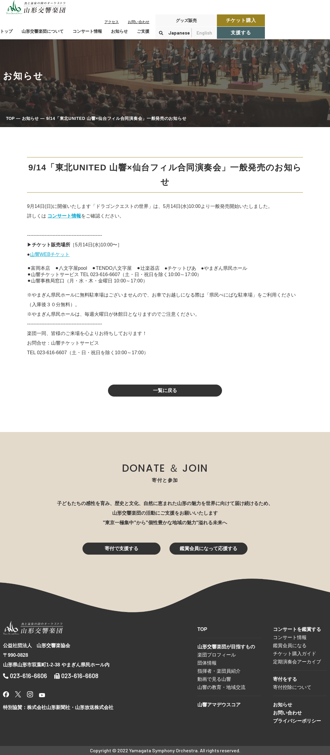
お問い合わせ (138, 22)
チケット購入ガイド (294, 653)
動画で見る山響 (214, 679)
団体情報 (207, 662)
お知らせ (119, 31)
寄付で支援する (121, 548)
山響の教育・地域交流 (221, 687)
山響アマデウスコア (219, 704)
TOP (10, 118)
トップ (6, 31)
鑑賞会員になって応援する (208, 548)
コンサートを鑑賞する (297, 629)
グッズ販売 (186, 20)
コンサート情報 (290, 637)
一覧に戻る (165, 390)
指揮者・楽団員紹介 (219, 671)
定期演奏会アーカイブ (297, 661)
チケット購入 (241, 20)
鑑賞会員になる (290, 645)
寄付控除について (292, 687)
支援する (241, 32)
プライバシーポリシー (297, 720)
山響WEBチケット (50, 254)
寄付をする (285, 679)
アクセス (111, 22)
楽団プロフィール (216, 654)
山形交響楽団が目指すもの (226, 646)
